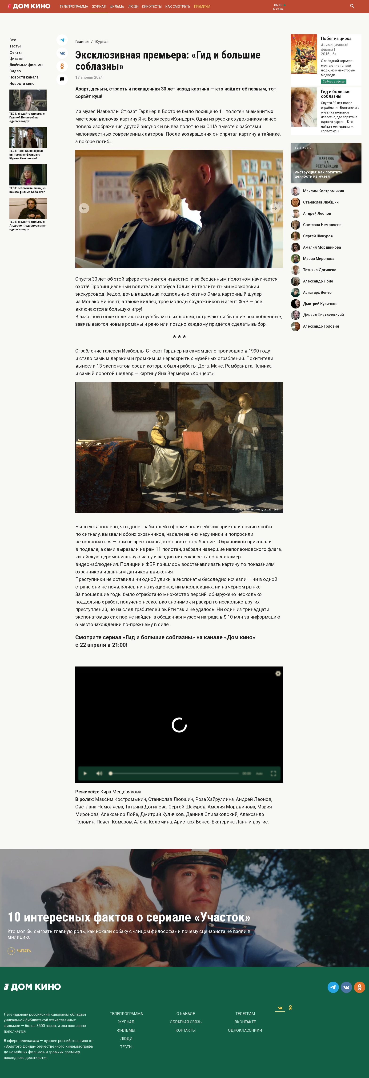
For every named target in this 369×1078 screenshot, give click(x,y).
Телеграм (245, 1014)
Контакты (186, 1030)
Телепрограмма (74, 6)
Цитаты (16, 58)
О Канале (185, 1014)
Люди (133, 6)
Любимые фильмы (26, 65)
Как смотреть (177, 6)
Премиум (202, 6)
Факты (15, 52)
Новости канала (24, 77)
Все (12, 40)
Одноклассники (245, 1030)
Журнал (99, 6)
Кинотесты (152, 6)
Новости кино (22, 83)
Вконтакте (245, 1022)
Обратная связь (186, 1022)
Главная (82, 41)
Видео (15, 71)
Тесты (15, 46)
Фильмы (117, 6)
